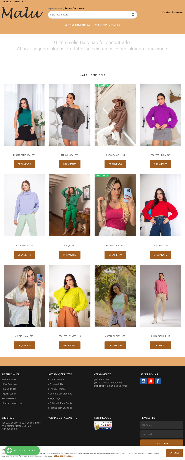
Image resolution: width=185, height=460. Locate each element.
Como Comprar (57, 379)
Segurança (55, 398)
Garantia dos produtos (61, 393)
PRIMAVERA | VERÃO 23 (107, 25)
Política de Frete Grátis (61, 403)
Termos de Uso (57, 384)
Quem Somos (9, 393)
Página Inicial (9, 379)
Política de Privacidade (61, 407)
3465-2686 (101, 379)
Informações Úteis (60, 374)
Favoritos (6, 1)
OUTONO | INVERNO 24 (77, 25)
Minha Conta (19, 1)
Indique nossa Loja (12, 403)
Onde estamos (10, 398)
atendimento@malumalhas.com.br (111, 385)
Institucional (11, 374)
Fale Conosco (10, 384)
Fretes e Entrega (58, 388)
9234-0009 (108, 382)
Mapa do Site (9, 388)
